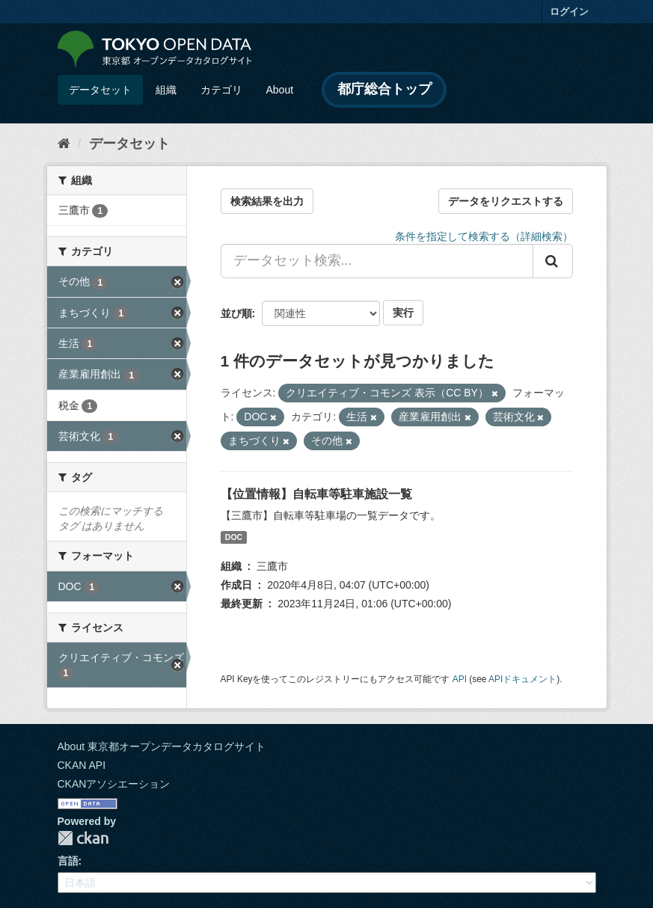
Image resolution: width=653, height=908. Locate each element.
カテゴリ (221, 90)
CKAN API (82, 765)
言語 (68, 861)
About (280, 90)
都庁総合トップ (384, 89)
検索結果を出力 (267, 201)
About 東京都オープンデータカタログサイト (162, 746)
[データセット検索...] (377, 261)
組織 (166, 90)
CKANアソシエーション (114, 784)
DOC (233, 537)
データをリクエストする (505, 201)
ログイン (569, 11)
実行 (403, 313)
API (460, 679)
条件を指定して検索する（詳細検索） (484, 236)
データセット (100, 90)
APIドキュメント (522, 679)
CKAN (83, 838)
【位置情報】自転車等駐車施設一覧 (316, 494)
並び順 (236, 313)
